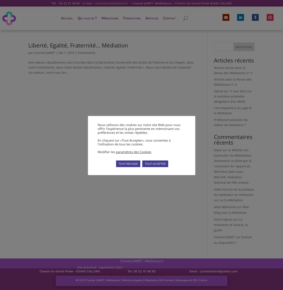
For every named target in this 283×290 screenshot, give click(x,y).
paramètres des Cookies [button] (133, 152)
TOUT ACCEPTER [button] (155, 164)
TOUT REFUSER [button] (128, 164)
